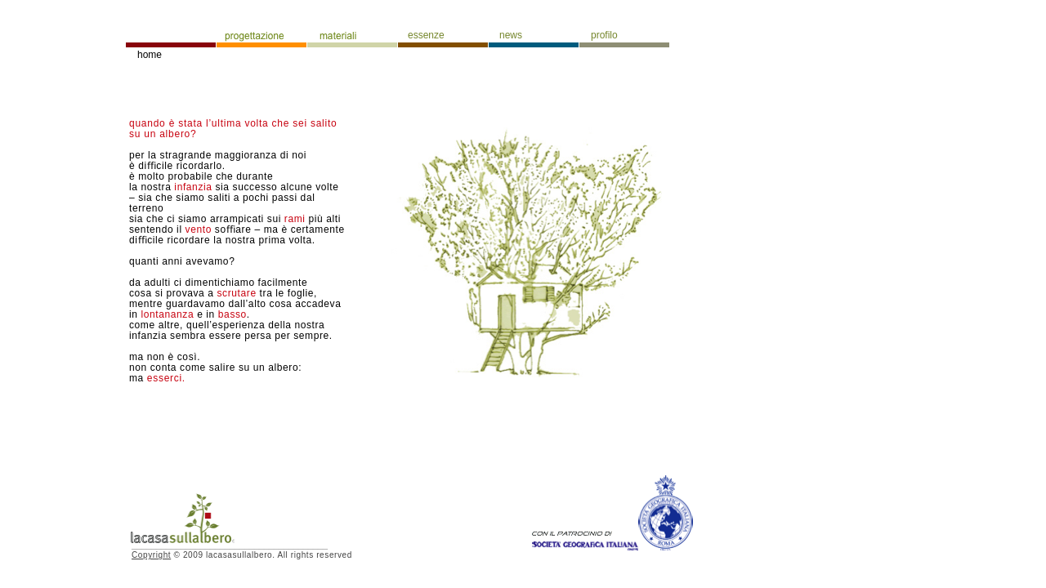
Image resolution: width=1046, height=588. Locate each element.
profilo (604, 35)
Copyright (151, 554)
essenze (426, 35)
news (510, 35)
